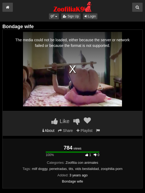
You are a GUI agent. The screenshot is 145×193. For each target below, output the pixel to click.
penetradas (58, 169)
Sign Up (71, 16)
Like (60, 121)
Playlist (84, 130)
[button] (54, 16)
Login (90, 16)
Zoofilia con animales (82, 163)
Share (65, 130)
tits (71, 169)
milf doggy (39, 169)
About (49, 130)
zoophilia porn (112, 169)
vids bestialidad (87, 169)
